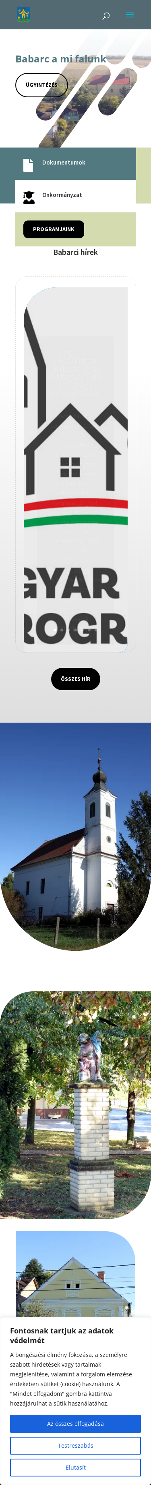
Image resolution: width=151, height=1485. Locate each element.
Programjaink (53, 229)
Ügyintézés (42, 84)
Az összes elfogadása (75, 1423)
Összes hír (76, 679)
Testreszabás (75, 1445)
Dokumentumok (63, 162)
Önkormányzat (62, 195)
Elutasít (76, 1467)
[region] (75, 1401)
